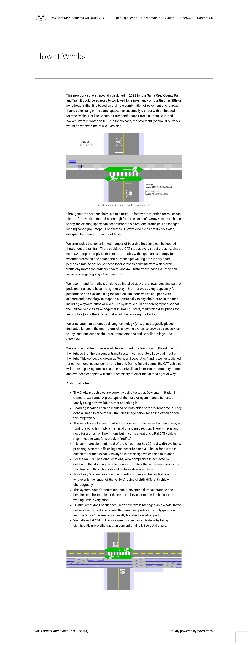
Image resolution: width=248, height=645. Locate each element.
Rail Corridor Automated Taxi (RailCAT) (77, 18)
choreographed (157, 304)
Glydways (131, 229)
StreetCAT (73, 339)
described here (142, 469)
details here (158, 525)
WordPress (205, 631)
